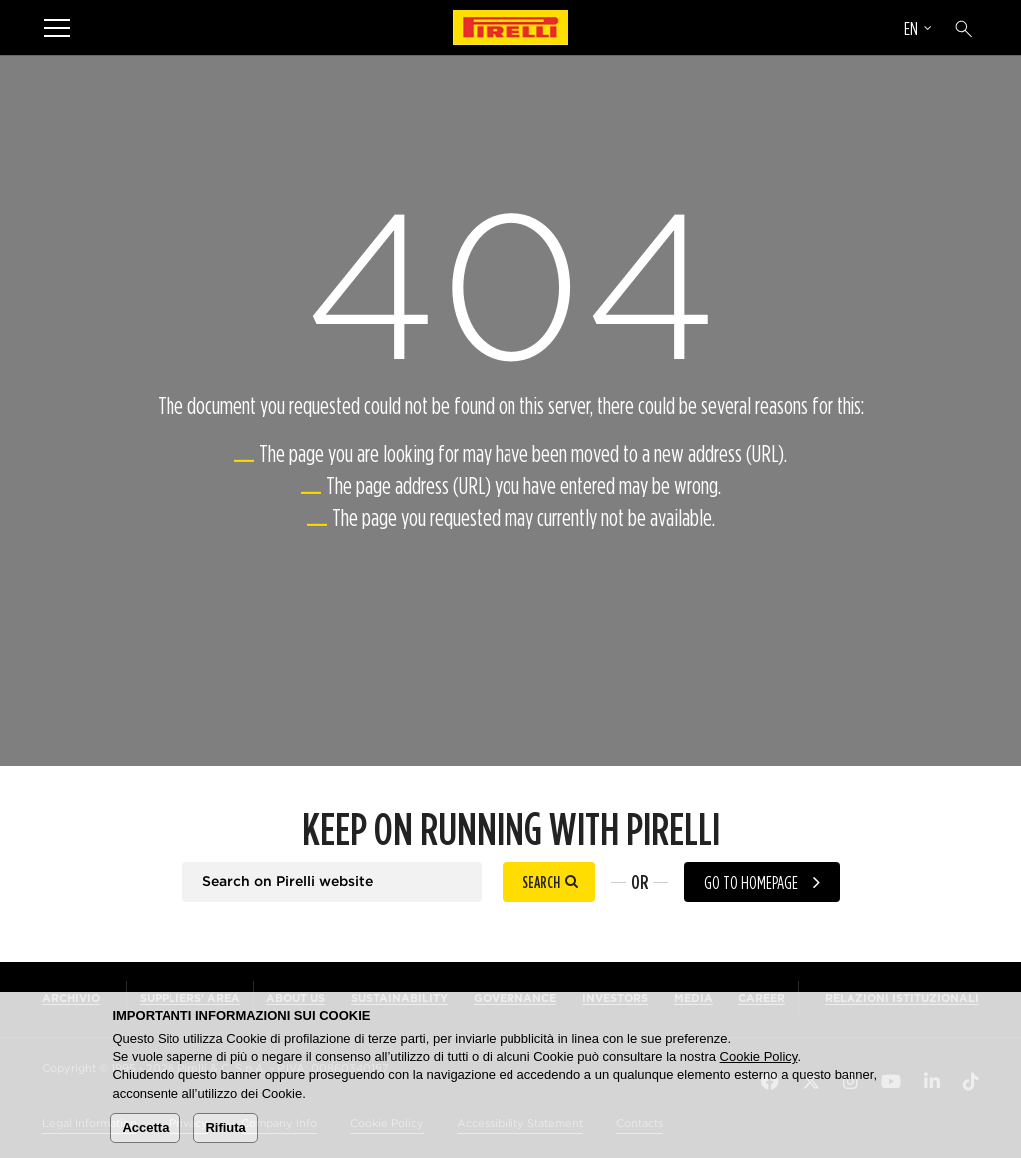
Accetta (145, 1127)
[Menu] (57, 27)
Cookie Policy (759, 1056)
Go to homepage (751, 882)
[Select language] (918, 30)
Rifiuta (225, 1127)
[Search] (964, 29)
